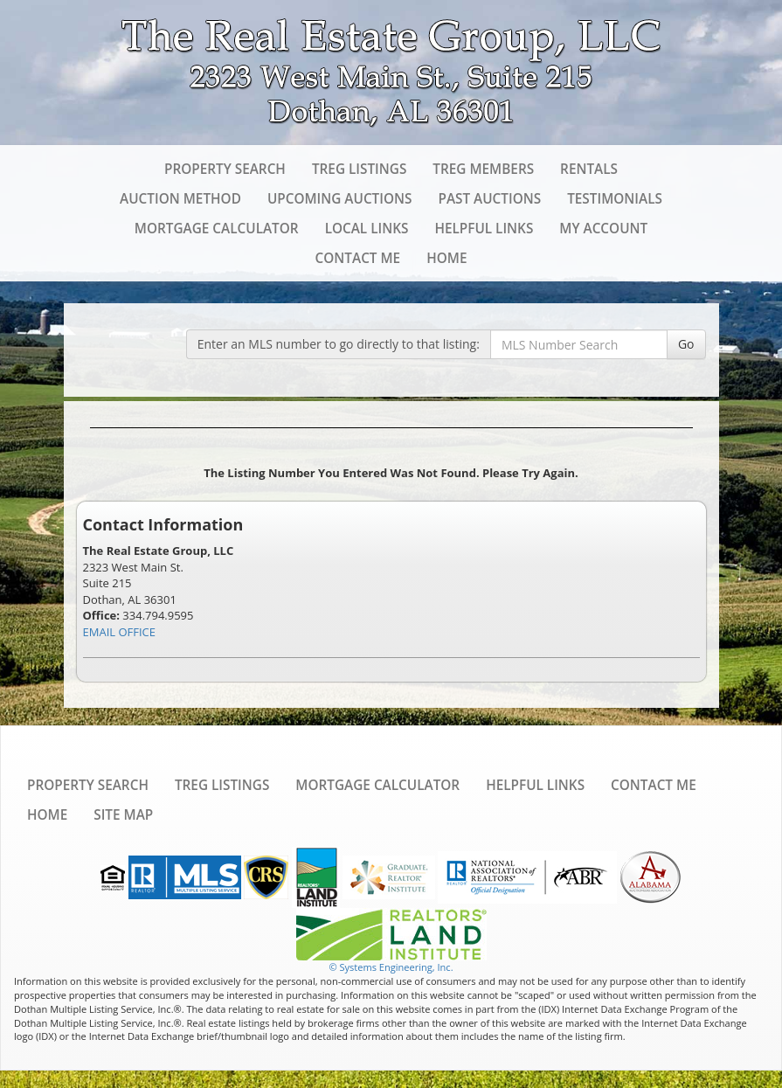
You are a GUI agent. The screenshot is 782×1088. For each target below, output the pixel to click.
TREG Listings (359, 168)
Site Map (123, 814)
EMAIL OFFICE (119, 632)
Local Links (367, 228)
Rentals (589, 168)
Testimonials (614, 198)
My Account (603, 228)
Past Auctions (489, 198)
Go (686, 344)
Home (446, 258)
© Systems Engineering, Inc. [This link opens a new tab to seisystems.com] (391, 967)
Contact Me (358, 258)
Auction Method (180, 198)
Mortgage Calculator (217, 228)
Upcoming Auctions (339, 198)
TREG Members (483, 168)
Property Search (225, 168)
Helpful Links (483, 228)
